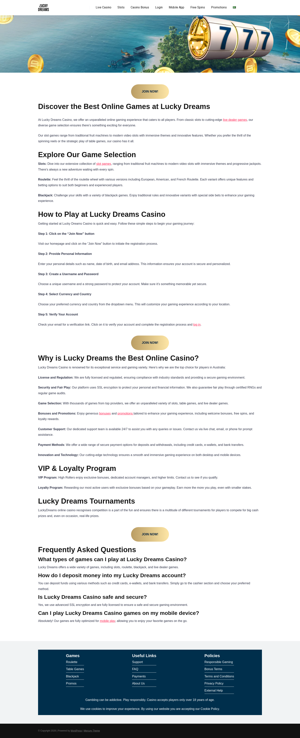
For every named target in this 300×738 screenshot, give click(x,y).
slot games (103, 163)
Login (159, 7)
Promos (71, 683)
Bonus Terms (213, 669)
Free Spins (197, 7)
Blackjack (72, 676)
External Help (214, 690)
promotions (125, 413)
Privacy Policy (214, 683)
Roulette (71, 662)
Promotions (219, 7)
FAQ (135, 669)
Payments (139, 676)
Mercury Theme (92, 730)
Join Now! (150, 91)
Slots (121, 7)
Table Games (75, 669)
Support (137, 662)
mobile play (107, 621)
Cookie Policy (210, 708)
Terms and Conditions (219, 676)
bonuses (105, 413)
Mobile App (176, 7)
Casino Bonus (140, 7)
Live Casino (103, 7)
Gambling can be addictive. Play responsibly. (115, 699)
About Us (138, 683)
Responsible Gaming (219, 662)
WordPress (76, 730)
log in (197, 324)
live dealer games (235, 119)
